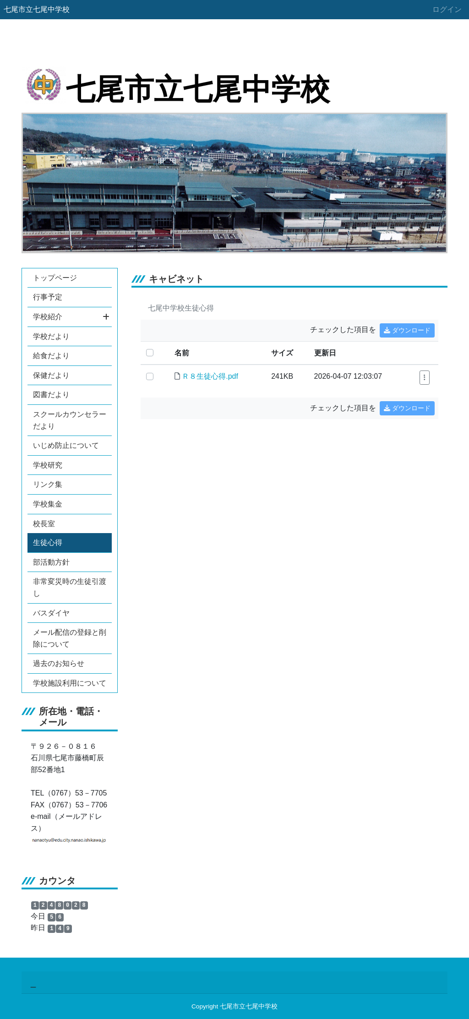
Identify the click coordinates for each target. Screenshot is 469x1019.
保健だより (51, 375)
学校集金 (47, 504)
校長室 (44, 524)
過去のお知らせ (58, 663)
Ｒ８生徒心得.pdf (210, 376)
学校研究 (47, 465)
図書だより (51, 394)
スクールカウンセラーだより (69, 420)
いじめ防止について (66, 445)
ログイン (447, 9)
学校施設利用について (69, 683)
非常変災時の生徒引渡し (69, 587)
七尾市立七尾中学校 (37, 9)
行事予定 (47, 297)
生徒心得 (47, 542)
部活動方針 (51, 562)
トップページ (55, 278)
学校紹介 (71, 317)
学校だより (51, 336)
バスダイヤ (51, 613)
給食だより (51, 356)
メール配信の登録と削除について (69, 638)
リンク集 (47, 484)
